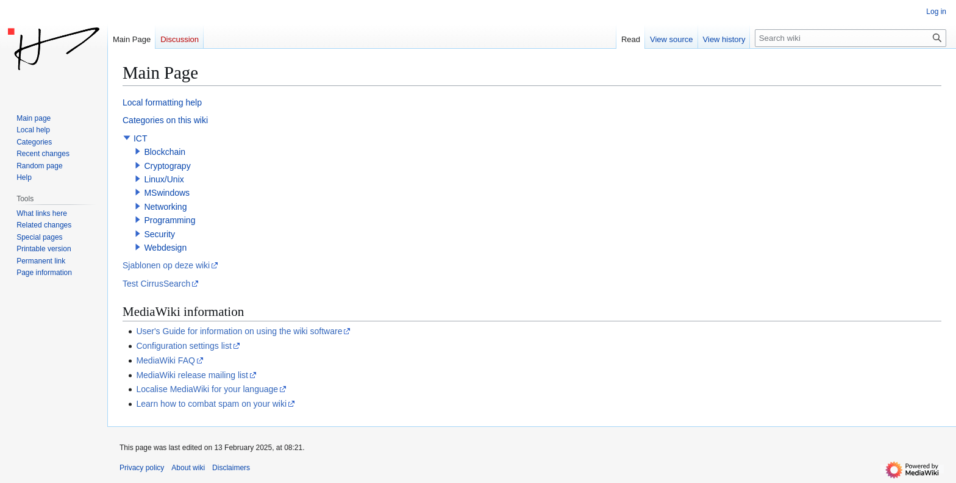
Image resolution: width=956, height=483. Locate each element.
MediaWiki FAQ (165, 360)
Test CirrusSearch (156, 283)
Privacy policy (142, 467)
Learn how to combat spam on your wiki (211, 404)
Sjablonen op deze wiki (166, 265)
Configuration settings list (183, 346)
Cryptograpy (167, 166)
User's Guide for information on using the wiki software (239, 331)
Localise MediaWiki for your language (207, 389)
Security (159, 234)
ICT (141, 138)
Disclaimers (231, 467)
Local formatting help (162, 102)
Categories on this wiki (165, 120)
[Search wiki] (850, 38)
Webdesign (165, 247)
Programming (169, 220)
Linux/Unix (164, 179)
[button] (127, 138)
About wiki (188, 467)
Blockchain (164, 152)
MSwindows (167, 193)
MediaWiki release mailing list (192, 375)
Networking (165, 207)
